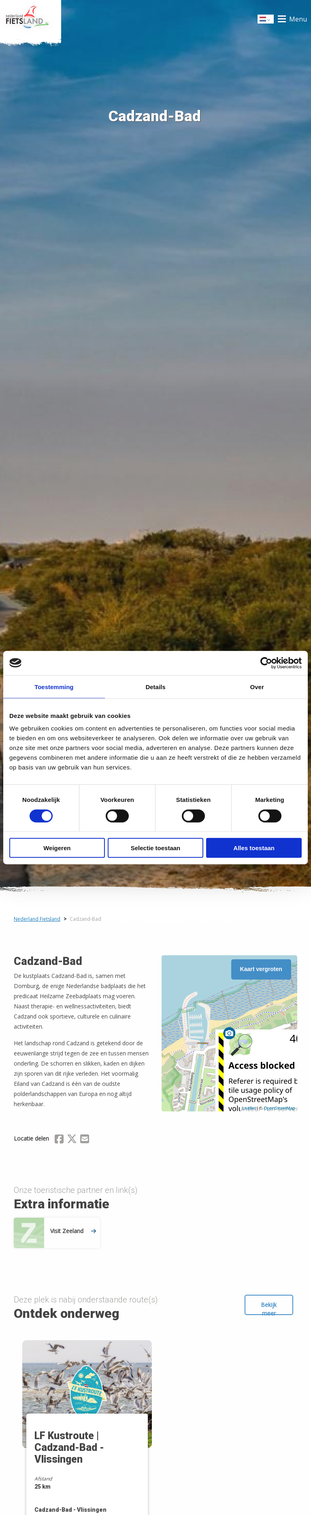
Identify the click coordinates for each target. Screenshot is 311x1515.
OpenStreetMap (279, 1108)
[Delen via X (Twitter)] (72, 1140)
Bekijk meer (269, 1308)
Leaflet (249, 1108)
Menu (298, 19)
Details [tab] (155, 686)
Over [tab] (257, 686)
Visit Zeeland (73, 1231)
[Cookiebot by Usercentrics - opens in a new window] (266, 663)
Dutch (266, 20)
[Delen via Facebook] (59, 1140)
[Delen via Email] (84, 1140)
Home (30, 19)
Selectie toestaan (156, 848)
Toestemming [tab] (53, 686)
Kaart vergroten (261, 969)
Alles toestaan (254, 848)
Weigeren (56, 848)
